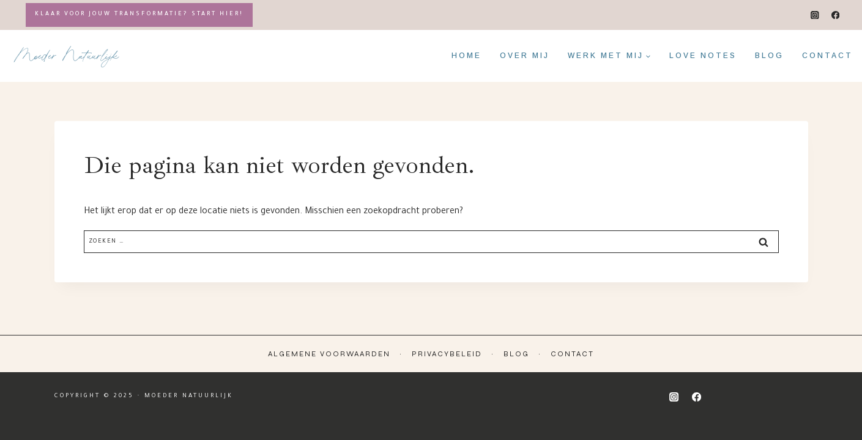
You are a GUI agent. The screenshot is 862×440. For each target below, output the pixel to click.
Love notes (703, 55)
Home (466, 55)
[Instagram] (815, 15)
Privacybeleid (447, 354)
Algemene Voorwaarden (329, 354)
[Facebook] (835, 15)
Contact (827, 55)
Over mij (524, 55)
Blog (769, 55)
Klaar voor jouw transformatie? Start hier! (139, 14)
